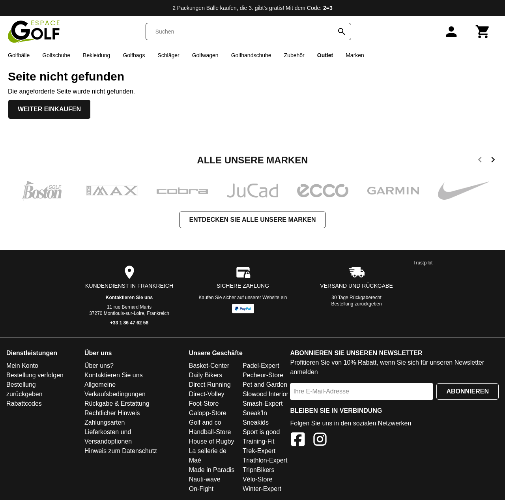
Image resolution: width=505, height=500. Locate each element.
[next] (493, 161)
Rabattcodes (24, 403)
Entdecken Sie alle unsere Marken (252, 219)
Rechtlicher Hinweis (112, 413)
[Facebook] (298, 440)
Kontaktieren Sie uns (129, 297)
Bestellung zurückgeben (356, 304)
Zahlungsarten (104, 422)
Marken (355, 55)
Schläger (168, 55)
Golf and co (205, 422)
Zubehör (294, 55)
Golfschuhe (56, 55)
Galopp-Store (207, 413)
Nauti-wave (205, 479)
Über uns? (99, 365)
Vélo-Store (258, 479)
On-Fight (201, 488)
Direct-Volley (206, 394)
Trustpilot (423, 263)
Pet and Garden (265, 384)
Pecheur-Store (263, 375)
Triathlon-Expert (265, 460)
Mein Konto (22, 365)
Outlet (325, 55)
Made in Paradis (212, 469)
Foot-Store (204, 403)
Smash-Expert (262, 403)
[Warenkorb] (483, 31)
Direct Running (210, 384)
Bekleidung (96, 55)
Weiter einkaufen (49, 109)
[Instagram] (320, 440)
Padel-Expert (261, 365)
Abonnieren (467, 391)
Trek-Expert (259, 451)
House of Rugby (211, 441)
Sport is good (261, 432)
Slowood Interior (265, 394)
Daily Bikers (205, 375)
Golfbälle (19, 55)
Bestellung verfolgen (35, 375)
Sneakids (256, 422)
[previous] (480, 161)
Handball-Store (210, 432)
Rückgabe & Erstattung (117, 403)
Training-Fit (258, 441)
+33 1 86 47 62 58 (129, 323)
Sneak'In (255, 413)
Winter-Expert (262, 488)
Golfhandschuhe (251, 55)
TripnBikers (258, 469)
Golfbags (134, 55)
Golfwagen (205, 55)
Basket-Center (209, 365)
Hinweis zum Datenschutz (120, 451)
